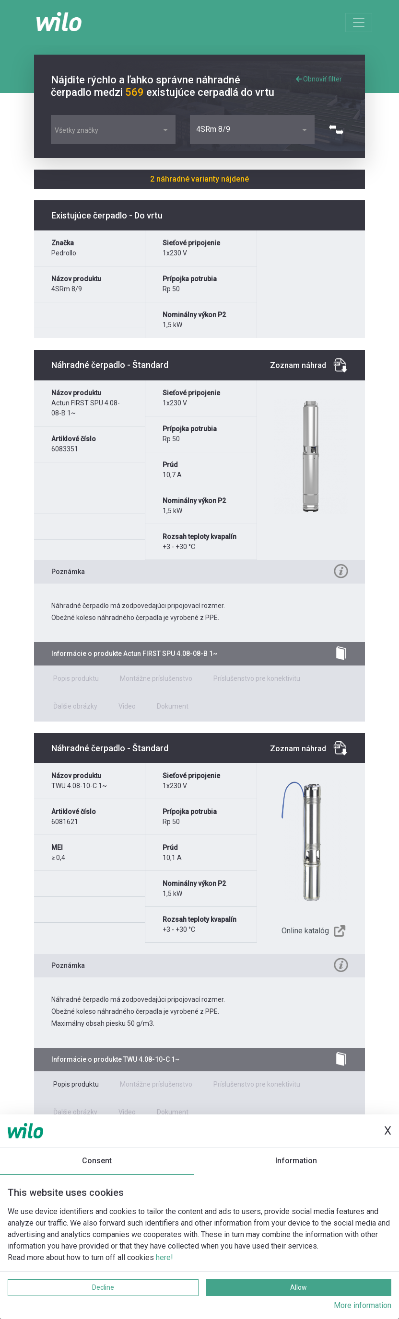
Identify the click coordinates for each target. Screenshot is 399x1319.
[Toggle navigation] (358, 22)
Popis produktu (76, 1084)
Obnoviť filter (319, 79)
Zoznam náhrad (298, 365)
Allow (298, 1287)
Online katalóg (305, 930)
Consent (97, 1160)
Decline (103, 1287)
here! (164, 1257)
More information (362, 1305)
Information (296, 1160)
